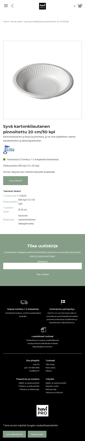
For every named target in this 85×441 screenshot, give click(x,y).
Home (6, 21)
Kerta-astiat (16, 21)
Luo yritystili (15, 180)
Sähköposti (42, 261)
